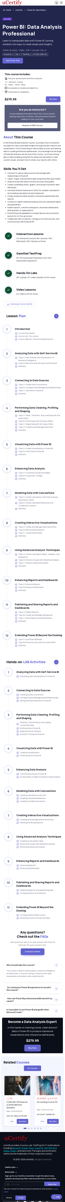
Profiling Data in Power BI (28, 728)
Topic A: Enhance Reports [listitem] (27, 584)
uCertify (19, 10)
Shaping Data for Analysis (28, 731)
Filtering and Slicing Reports (29, 822)
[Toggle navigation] (61, 2)
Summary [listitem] (20, 366)
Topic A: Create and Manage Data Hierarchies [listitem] (35, 527)
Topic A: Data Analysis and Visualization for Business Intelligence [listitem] (34, 359)
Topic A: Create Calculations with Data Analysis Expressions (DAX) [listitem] (36, 498)
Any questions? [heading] (32, 934)
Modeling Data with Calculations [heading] (34, 493)
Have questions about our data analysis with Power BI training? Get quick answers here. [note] (32, 943)
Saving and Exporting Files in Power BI (33, 700)
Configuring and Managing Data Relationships (37, 697)
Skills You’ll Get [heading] (14, 169)
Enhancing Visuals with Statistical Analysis (35, 844)
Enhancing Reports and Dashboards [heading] (36, 580)
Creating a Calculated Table (29, 841)
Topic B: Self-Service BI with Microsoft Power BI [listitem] (36, 363)
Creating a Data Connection (30, 694)
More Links (9, 1172)
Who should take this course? (20, 965)
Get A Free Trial (12, 60)
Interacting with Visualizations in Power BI (35, 676)
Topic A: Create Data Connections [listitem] (31, 384)
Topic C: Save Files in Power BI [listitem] (29, 390)
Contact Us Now (32, 951)
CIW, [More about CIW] (46, 1148)
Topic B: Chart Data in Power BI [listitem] (29, 451)
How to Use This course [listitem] (26, 336)
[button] (25, 1128)
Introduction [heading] (22, 329)
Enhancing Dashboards (27, 868)
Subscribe (52, 1184)
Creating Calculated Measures (31, 798)
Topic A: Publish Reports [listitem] (27, 612)
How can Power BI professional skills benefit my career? (29, 999)
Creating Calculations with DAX (31, 795)
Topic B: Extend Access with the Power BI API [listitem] (35, 642)
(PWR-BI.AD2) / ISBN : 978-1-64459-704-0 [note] (24, 50)
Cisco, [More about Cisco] (31, 1148)
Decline (9, 1198)
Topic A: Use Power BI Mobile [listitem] (28, 639)
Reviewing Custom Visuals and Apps (33, 918)
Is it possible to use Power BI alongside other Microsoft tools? (27, 1011)
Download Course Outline (19, 304)
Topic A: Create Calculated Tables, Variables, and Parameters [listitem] (37, 555)
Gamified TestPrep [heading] (29, 253)
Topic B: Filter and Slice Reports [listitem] (29, 530)
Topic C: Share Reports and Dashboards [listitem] (33, 618)
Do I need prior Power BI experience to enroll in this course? (28, 988)
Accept (20, 1198)
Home (6, 10)
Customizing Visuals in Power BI (31, 774)
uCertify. (30, 1159)
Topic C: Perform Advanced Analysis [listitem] (31, 563)
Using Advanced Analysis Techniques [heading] (37, 550)
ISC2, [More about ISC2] (55, 1148)
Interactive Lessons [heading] (30, 234)
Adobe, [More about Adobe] (6, 1150)
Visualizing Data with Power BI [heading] (33, 444)
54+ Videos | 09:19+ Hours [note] (27, 294)
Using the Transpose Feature (30, 734)
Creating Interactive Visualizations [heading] (36, 522)
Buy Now (53, 99)
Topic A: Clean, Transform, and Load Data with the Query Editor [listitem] (37, 416)
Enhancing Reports (26, 865)
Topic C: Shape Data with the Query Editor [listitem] (34, 424)
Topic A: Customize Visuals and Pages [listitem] (32, 473)
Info (12, 1121)
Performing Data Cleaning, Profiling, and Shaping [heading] (37, 409)
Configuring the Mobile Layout (31, 915)
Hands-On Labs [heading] (26, 273)
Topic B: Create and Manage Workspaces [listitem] (34, 615)
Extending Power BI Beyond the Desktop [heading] (38, 635)
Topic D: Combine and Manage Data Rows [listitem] (34, 427)
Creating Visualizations (27, 752)
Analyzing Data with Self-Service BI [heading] (36, 353)
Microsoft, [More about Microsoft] (16, 1148)
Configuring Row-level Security (31, 893)
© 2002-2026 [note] (32, 1159)
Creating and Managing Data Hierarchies (35, 819)
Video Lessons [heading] (26, 289)
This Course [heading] (18, 137)
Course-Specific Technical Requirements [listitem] (34, 339)
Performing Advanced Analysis (30, 847)
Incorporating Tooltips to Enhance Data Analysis (38, 777)
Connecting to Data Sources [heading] (32, 380)
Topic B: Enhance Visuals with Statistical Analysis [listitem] (37, 560)
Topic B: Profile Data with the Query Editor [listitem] (34, 421)
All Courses (32, 1068)
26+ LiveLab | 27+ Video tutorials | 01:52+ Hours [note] (35, 277)
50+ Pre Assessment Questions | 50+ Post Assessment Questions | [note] (33, 259)
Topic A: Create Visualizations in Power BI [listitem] (34, 448)
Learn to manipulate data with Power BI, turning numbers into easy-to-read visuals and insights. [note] (27, 42)
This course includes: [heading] (18, 74)
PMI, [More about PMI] (50, 1148)
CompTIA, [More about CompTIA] (39, 1148)
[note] (7, 54)
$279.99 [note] (32, 1041)
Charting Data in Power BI (28, 755)
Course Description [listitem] (25, 333)
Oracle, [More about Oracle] (25, 1148)
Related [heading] (16, 1062)
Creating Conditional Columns (30, 801)
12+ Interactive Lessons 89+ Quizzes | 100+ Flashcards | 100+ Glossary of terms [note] (34, 239)
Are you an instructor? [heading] (32, 109)
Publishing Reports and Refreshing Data (34, 890)
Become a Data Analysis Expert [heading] (32, 1022)
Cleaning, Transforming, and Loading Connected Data (33, 723)
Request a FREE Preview (32, 125)
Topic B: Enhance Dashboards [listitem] (29, 587)
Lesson (16, 316)
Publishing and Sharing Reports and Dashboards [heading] (36, 606)
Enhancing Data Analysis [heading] (30, 468)
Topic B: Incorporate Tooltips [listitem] (29, 476)
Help (56, 1197)
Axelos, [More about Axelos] (13, 1150)
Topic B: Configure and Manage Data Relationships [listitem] (38, 387)
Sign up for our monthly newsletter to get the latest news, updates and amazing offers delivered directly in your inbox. (31, 1177)
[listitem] (35, 10)
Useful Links (10, 1167)
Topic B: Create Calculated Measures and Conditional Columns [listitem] (34, 504)
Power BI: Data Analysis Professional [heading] (32, 30)
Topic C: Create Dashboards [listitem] (28, 533)
